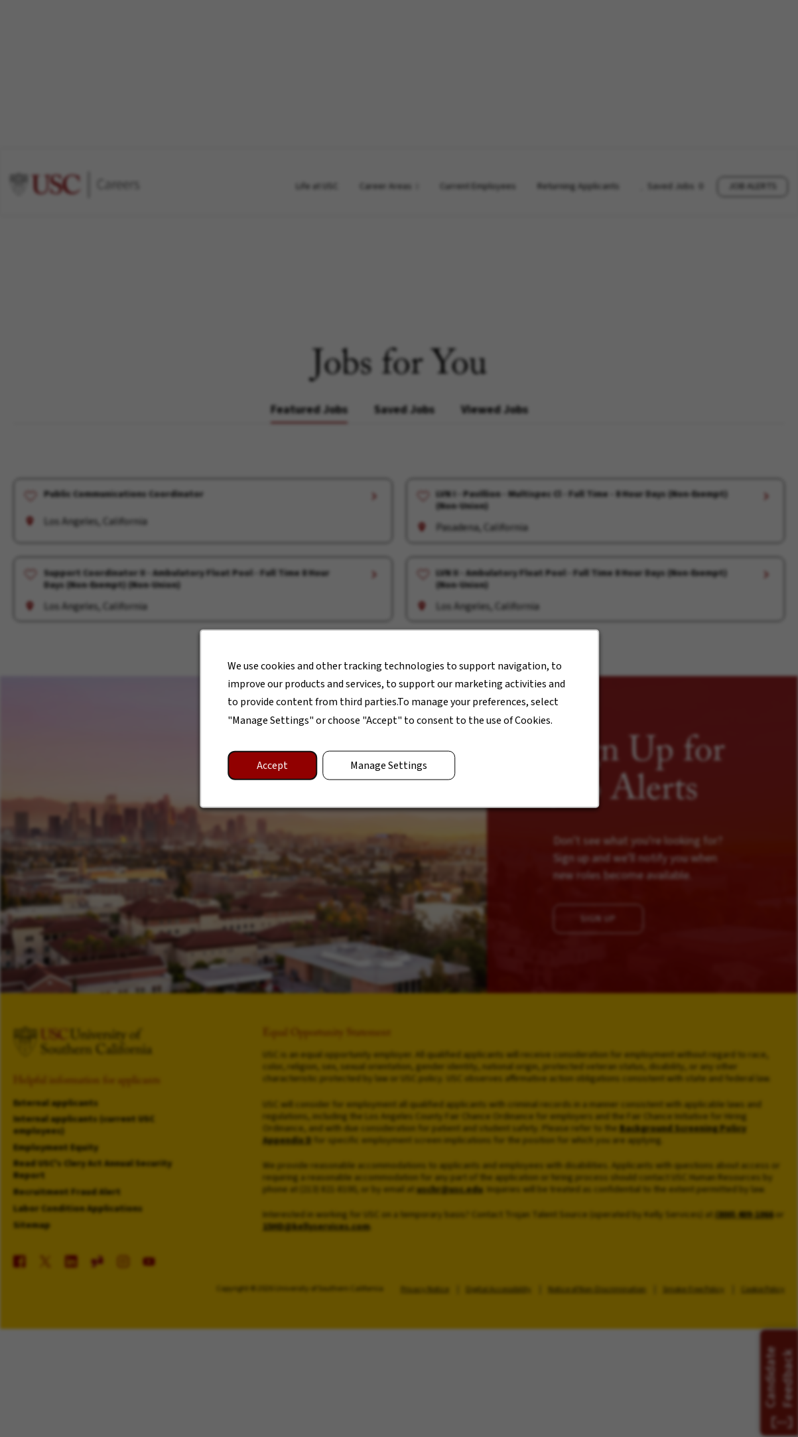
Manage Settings (389, 767)
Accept (274, 767)
